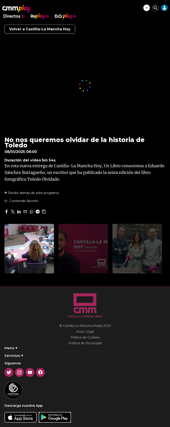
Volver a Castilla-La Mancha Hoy (39, 29)
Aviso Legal (85, 332)
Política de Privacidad (85, 343)
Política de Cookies (85, 337)
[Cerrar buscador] (155, 7)
